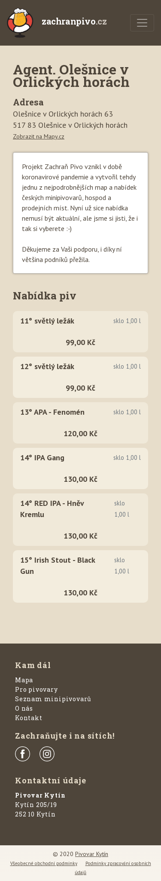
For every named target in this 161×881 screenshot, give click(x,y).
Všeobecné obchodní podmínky (43, 863)
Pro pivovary (36, 689)
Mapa (24, 680)
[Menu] (142, 22)
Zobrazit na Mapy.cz (38, 136)
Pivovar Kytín (91, 854)
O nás (24, 708)
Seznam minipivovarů (53, 699)
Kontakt (29, 718)
